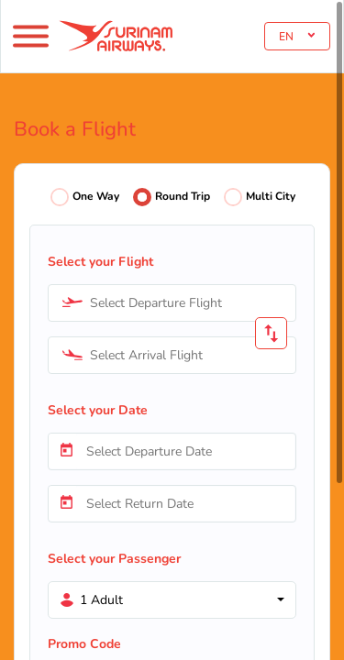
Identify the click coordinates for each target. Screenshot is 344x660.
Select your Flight (100, 261)
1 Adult (101, 600)
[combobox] (172, 303)
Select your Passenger (114, 558)
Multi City (270, 196)
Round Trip (182, 196)
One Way (95, 196)
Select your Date (98, 410)
